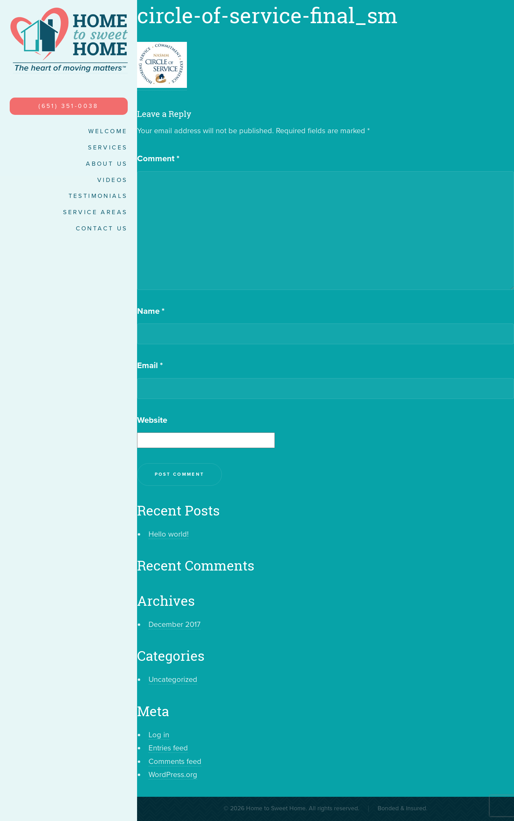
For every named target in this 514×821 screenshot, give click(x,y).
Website (152, 420)
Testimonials (98, 196)
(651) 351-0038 (68, 106)
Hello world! (168, 534)
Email (150, 366)
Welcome (108, 131)
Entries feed (168, 748)
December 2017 (174, 624)
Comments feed (174, 761)
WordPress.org (172, 774)
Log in (158, 734)
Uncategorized (172, 679)
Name (150, 311)
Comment (158, 159)
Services (107, 147)
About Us (106, 163)
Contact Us (102, 228)
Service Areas (95, 212)
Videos (112, 180)
